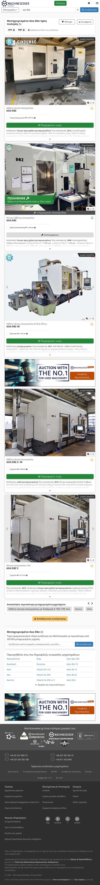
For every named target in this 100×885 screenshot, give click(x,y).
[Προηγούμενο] (7, 71)
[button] (97, 3)
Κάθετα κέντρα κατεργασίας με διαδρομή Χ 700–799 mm (39, 609)
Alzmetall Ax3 (13, 658)
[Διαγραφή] (77, 9)
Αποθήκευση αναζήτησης (50, 618)
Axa (8, 674)
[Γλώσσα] (93, 3)
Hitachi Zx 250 (43, 674)
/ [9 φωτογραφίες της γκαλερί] (90, 102)
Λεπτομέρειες (50, 234)
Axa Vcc (10, 680)
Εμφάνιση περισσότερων (50, 684)
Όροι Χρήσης (79, 880)
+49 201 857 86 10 (64, 755)
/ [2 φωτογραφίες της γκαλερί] (90, 454)
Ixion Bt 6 (71, 680)
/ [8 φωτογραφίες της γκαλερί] (90, 208)
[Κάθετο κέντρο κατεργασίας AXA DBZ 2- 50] (50, 422)
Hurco (78, 609)
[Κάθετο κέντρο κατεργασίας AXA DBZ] (50, 71)
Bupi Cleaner (13, 771)
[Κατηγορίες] (10, 9)
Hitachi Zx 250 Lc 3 (46, 680)
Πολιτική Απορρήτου (61, 880)
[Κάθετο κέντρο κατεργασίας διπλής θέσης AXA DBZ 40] (50, 287)
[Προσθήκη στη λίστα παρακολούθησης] (92, 108)
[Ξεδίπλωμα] (50, 139)
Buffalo (54, 771)
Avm (9, 669)
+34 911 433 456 (64, 759)
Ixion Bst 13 (72, 664)
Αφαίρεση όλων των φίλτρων (43, 30)
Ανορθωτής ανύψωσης (71, 771)
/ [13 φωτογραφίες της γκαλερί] (90, 318)
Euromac (41, 664)
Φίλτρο (67, 21)
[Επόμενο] (93, 71)
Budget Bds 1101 (45, 778)
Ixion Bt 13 (72, 669)
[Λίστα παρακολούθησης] (89, 3)
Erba (39, 658)
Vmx (89, 609)
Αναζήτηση (89, 9)
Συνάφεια (85, 21)
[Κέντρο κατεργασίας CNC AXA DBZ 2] (50, 528)
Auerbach (11, 664)
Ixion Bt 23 (72, 674)
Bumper (88, 771)
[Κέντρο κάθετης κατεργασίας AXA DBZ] (50, 177)
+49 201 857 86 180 (19, 759)
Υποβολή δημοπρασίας (82, 376)
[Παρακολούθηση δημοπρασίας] (92, 218)
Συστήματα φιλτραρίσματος (35, 771)
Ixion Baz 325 (73, 658)
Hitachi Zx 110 (43, 669)
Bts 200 (59, 778)
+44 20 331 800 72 (19, 755)
